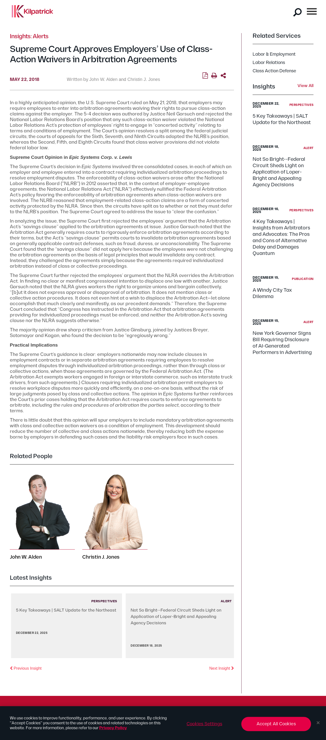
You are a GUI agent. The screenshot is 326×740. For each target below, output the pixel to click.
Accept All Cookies (276, 725)
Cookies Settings (204, 725)
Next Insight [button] (221, 667)
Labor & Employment (274, 54)
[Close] (318, 724)
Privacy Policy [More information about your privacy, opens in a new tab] (113, 730)
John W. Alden (103, 79)
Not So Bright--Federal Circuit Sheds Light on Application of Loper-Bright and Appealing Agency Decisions (279, 172)
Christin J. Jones (143, 79)
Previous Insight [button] (25, 667)
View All (305, 86)
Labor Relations (269, 62)
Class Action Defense (274, 71)
